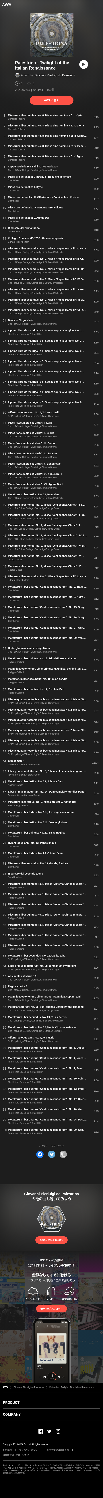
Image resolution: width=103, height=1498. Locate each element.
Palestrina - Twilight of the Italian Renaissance (71, 1387)
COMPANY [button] (12, 1414)
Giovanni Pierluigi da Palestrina (54, 75)
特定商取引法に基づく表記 (16, 1455)
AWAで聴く (51, 100)
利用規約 (7, 1450)
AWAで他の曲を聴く (51, 1240)
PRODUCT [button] (11, 1402)
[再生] (83, 64)
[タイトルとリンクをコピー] (63, 1154)
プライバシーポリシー (29, 1450)
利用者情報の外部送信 (58, 1450)
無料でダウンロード (51, 1308)
